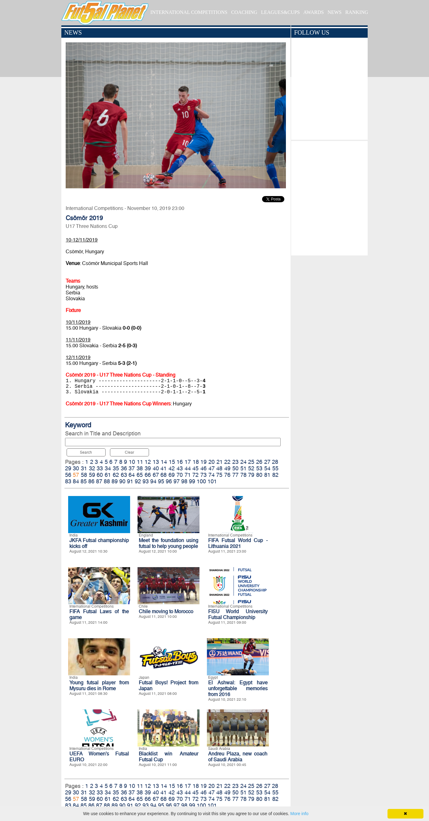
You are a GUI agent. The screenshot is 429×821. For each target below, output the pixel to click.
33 (100, 468)
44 (188, 468)
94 (153, 481)
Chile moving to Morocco (166, 611)
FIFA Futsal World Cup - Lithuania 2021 (238, 543)
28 (275, 462)
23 (235, 462)
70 (180, 475)
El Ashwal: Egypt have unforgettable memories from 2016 (238, 688)
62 (116, 475)
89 (115, 481)
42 (172, 468)
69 (172, 475)
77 (235, 475)
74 (211, 475)
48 (219, 468)
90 (122, 481)
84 (76, 481)
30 (76, 468)
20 (211, 462)
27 (267, 462)
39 (148, 468)
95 (161, 481)
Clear (129, 452)
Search (86, 452)
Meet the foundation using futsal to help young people (168, 543)
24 (243, 462)
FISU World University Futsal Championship (238, 614)
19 (203, 462)
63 (124, 475)
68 (163, 475)
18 (196, 462)
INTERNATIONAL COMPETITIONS (188, 12)
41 (163, 468)
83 (68, 481)
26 (259, 462)
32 (92, 468)
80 (259, 475)
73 (203, 475)
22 (227, 462)
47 (211, 468)
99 (192, 481)
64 (132, 475)
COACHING (244, 12)
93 (145, 481)
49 (227, 468)
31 (84, 468)
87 (99, 481)
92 (138, 481)
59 (92, 475)
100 (201, 481)
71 (188, 475)
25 (251, 462)
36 (124, 468)
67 (156, 475)
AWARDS (313, 12)
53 (259, 468)
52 (251, 468)
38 (140, 468)
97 (176, 481)
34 (108, 468)
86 (91, 481)
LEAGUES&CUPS (280, 12)
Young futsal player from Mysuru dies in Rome (99, 685)
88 (107, 481)
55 (275, 468)
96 (169, 481)
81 (267, 475)
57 (76, 475)
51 (243, 468)
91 (130, 481)
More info (299, 813)
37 (132, 468)
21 (220, 462)
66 (148, 475)
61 (108, 475)
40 (156, 468)
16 (180, 462)
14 (164, 462)
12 (148, 462)
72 (195, 475)
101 (212, 481)
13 (156, 462)
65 (140, 475)
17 (188, 462)
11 (140, 462)
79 (251, 475)
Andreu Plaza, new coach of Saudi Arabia (238, 757)
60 (100, 475)
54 (267, 468)
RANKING (356, 12)
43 (180, 468)
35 (116, 468)
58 (84, 475)
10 (132, 462)
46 (203, 468)
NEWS (334, 12)
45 (195, 468)
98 (184, 481)
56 (68, 475)
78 (243, 475)
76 (227, 475)
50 (235, 468)
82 (275, 475)
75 (219, 475)
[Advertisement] (329, 196)
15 (172, 462)
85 (84, 481)
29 (68, 468)
